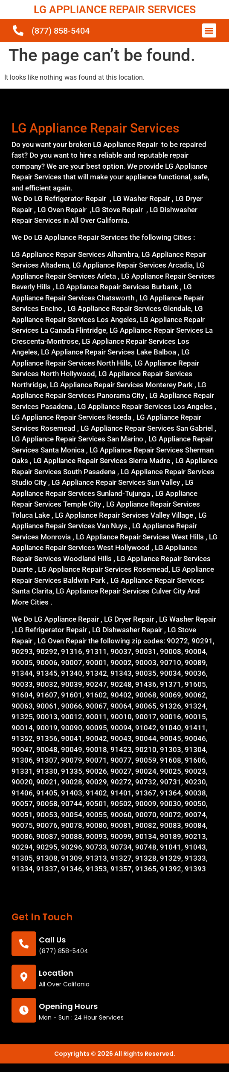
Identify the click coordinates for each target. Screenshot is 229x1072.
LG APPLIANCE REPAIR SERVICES (115, 9)
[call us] (24, 943)
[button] (209, 30)
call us (52, 939)
